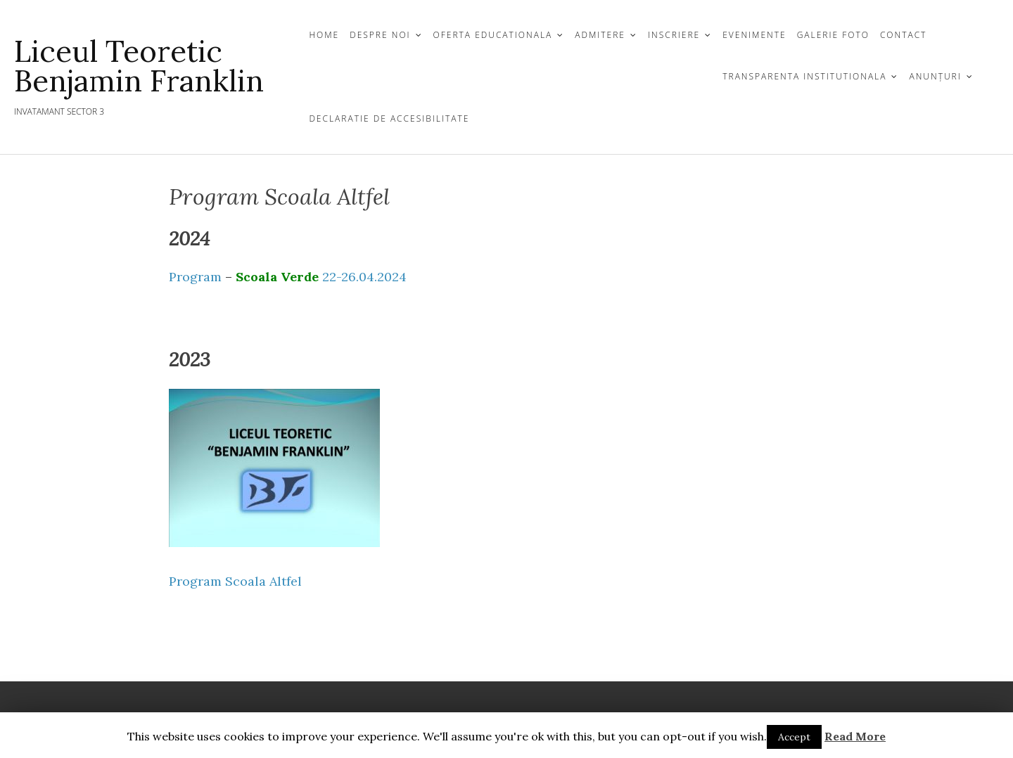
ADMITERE (600, 35)
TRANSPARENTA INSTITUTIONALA (804, 76)
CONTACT (903, 35)
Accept (794, 737)
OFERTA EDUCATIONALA (493, 35)
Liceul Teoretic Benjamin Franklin (139, 66)
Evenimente (754, 35)
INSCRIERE (674, 35)
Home (324, 35)
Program (202, 277)
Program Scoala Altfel (235, 581)
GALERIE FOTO (833, 35)
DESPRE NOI (380, 35)
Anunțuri (935, 76)
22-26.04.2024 (363, 277)
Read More (855, 736)
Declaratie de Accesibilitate (389, 118)
